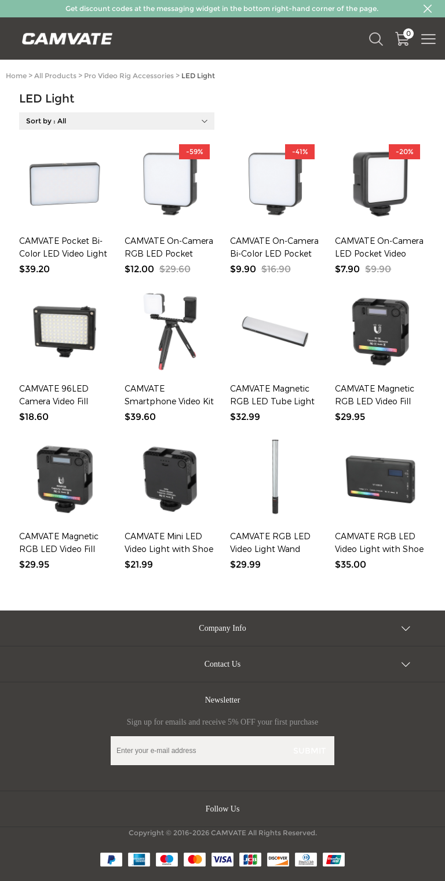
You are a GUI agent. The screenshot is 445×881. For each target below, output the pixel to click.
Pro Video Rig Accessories (129, 75)
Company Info (222, 628)
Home (16, 75)
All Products (55, 75)
